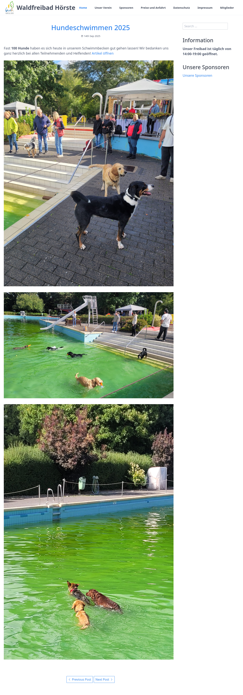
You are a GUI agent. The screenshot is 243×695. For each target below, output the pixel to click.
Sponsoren (126, 7)
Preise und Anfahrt (153, 7)
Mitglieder (227, 7)
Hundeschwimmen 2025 (90, 27)
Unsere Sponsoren (197, 75)
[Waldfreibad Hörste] (9, 8)
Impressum (204, 7)
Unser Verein (103, 7)
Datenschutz (181, 7)
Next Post (104, 679)
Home (83, 7)
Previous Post (79, 679)
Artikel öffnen (103, 53)
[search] (205, 26)
